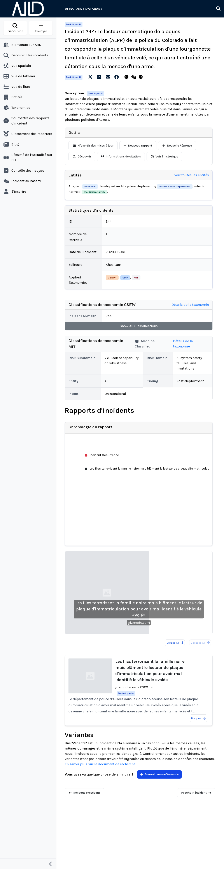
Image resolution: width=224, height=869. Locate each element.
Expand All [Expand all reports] (175, 642)
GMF (125, 277)
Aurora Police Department (174, 186)
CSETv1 (112, 277)
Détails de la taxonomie (190, 304)
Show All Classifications (139, 326)
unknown (90, 186)
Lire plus (198, 718)
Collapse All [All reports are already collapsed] (200, 642)
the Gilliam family (94, 191)
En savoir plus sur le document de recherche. (100, 764)
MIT (136, 277)
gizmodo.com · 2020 (131, 687)
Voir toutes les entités (191, 175)
